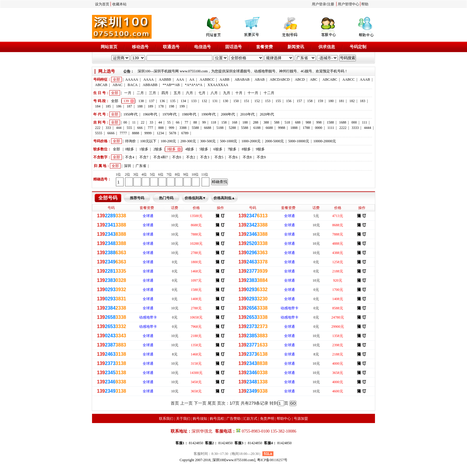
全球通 (148, 216)
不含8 (247, 157)
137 (151, 101)
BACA (133, 85)
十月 (238, 93)
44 (160, 122)
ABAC (117, 85)
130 (225, 101)
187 (129, 106)
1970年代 (169, 114)
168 (234, 122)
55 (169, 122)
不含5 (218, 157)
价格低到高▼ (195, 198)
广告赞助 (233, 418)
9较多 (260, 149)
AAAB (365, 79)
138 (141, 101)
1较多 (143, 149)
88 (195, 122)
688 (298, 122)
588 (276, 122)
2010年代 (247, 114)
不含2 (190, 157)
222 (97, 128)
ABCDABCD (280, 79)
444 (119, 128)
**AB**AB (171, 85)
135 (172, 101)
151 (246, 101)
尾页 (212, 403)
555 (129, 128)
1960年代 (150, 114)
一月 (127, 93)
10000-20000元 (324, 141)
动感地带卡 (289, 308)
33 (151, 122)
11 (134, 122)
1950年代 (130, 114)
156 (289, 101)
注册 (330, 4)
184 (97, 106)
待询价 (130, 141)
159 (320, 101)
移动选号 (140, 47)
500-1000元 (228, 141)
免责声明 (267, 418)
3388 (182, 128)
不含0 (176, 157)
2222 (342, 128)
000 (354, 122)
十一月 (252, 93)
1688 (342, 122)
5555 (98, 133)
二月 (140, 93)
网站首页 (109, 47)
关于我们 (183, 418)
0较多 (129, 149)
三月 (152, 93)
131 (215, 101)
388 (266, 122)
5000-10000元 (298, 141)
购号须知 (200, 418)
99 (204, 122)
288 (255, 122)
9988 (281, 128)
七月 (202, 93)
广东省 (141, 166)
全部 (116, 79)
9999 (148, 133)
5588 (195, 128)
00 (125, 122)
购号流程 (217, 418)
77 (186, 122)
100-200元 (168, 141)
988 (308, 122)
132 (204, 101)
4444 (367, 128)
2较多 (157, 149)
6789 (185, 133)
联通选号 (171, 47)
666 (140, 128)
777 (150, 128)
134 (183, 101)
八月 (214, 93)
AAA (180, 79)
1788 (306, 128)
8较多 (246, 149)
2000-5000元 (274, 141)
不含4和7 (160, 157)
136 (162, 101)
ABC (313, 79)
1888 (294, 128)
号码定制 (358, 47)
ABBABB (150, 85)
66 (177, 122)
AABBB (165, 79)
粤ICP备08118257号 (272, 460)
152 (257, 101)
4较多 (189, 149)
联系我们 (166, 418)
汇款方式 (250, 418)
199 (182, 106)
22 (142, 122)
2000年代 (228, 114)
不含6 (232, 157)
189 (150, 106)
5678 (172, 133)
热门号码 (166, 198)
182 (352, 101)
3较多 (171, 149)
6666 (110, 133)
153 (267, 101)
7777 (123, 133)
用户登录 (319, 4)
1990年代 (208, 114)
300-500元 (208, 141)
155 (278, 101)
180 (331, 101)
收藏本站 (119, 4)
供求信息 (326, 47)
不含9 (261, 157)
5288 (232, 128)
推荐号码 (137, 198)
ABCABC (330, 79)
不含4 (129, 157)
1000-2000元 (251, 141)
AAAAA (131, 79)
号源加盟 (301, 418)
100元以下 (148, 141)
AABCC (349, 79)
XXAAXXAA (218, 85)
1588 (330, 122)
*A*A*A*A (194, 85)
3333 (355, 128)
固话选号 (233, 47)
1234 (160, 133)
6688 (207, 128)
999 (171, 128)
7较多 (232, 149)
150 (236, 101)
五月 (177, 93)
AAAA (148, 79)
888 (161, 128)
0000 (318, 128)
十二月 (269, 93)
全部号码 (107, 197)
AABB (224, 79)
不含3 (204, 157)
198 (171, 106)
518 (287, 122)
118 (213, 122)
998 (319, 122)
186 (119, 106)
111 (364, 122)
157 (299, 101)
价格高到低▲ (224, 198)
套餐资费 (264, 47)
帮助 (364, 4)
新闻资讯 (295, 47)
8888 (135, 133)
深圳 (127, 166)
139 (126, 101)
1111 (330, 128)
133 (194, 101)
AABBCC (207, 79)
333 (108, 128)
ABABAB (242, 79)
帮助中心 (284, 418)
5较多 (203, 149)
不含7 (143, 157)
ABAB (259, 79)
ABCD (300, 79)
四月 (165, 93)
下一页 (200, 403)
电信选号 (202, 47)
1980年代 (189, 114)
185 (108, 106)
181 (341, 101)
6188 (257, 128)
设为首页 (102, 4)
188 (140, 106)
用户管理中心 (348, 4)
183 (362, 101)
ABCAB (101, 85)
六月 (189, 93)
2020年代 (267, 114)
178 (161, 106)
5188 (219, 128)
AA (191, 79)
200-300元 (188, 141)
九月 (226, 93)
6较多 (218, 149)
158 (309, 101)
